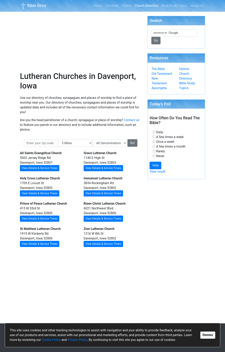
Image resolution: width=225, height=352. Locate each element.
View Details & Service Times (40, 168)
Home (97, 6)
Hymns (126, 6)
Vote (155, 165)
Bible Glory (33, 6)
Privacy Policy (77, 340)
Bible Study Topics (174, 6)
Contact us (131, 120)
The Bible (111, 6)
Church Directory (147, 5)
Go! (132, 143)
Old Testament (162, 74)
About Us (197, 6)
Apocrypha (159, 88)
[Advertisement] (80, 39)
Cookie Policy (51, 340)
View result (157, 171)
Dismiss (208, 335)
